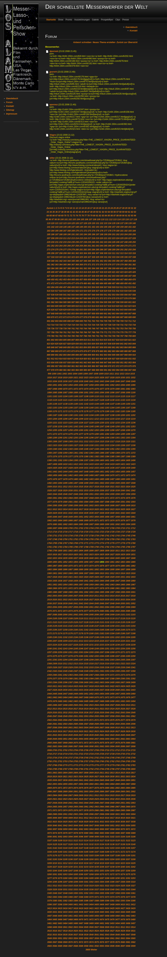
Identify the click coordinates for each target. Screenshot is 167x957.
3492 (107, 923)
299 (65, 253)
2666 (54, 743)
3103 (117, 837)
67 (56, 215)
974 (126, 366)
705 (105, 321)
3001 (117, 814)
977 (48, 370)
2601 (70, 727)
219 (97, 238)
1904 (70, 573)
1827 (112, 554)
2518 (81, 709)
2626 (112, 731)
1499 (86, 483)
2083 (117, 611)
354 (109, 261)
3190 (128, 855)
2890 (70, 791)
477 (73, 283)
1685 (81, 524)
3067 (107, 829)
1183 (122, 411)
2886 (49, 791)
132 (101, 223)
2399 (81, 682)
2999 (107, 814)
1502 (102, 483)
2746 (117, 758)
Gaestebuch (12, 98)
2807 (81, 773)
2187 (128, 633)
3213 (70, 863)
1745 (128, 535)
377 (114, 264)
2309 (54, 663)
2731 (128, 754)
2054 (54, 607)
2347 (75, 671)
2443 (133, 690)
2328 (65, 667)
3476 (112, 919)
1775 (107, 543)
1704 (91, 528)
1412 (75, 464)
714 (52, 325)
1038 (75, 381)
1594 (49, 505)
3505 (86, 927)
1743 (117, 535)
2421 (107, 686)
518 (61, 291)
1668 (81, 520)
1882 (133, 566)
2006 (70, 596)
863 (122, 347)
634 (85, 310)
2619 (75, 731)
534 (126, 291)
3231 (75, 867)
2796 (112, 769)
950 (118, 362)
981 (65, 370)
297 (56, 253)
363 (56, 264)
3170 (112, 852)
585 (65, 302)
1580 (65, 502)
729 (114, 325)
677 (81, 317)
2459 (128, 694)
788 (85, 336)
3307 (117, 882)
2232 (96, 645)
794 (109, 336)
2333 (91, 667)
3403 (86, 904)
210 (61, 238)
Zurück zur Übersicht (127, 42)
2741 (91, 758)
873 (73, 351)
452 (61, 279)
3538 (81, 934)
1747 (49, 539)
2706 (86, 750)
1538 (112, 490)
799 (130, 336)
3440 (102, 912)
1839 (86, 558)
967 (97, 366)
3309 (128, 882)
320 (61, 257)
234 (69, 242)
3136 (112, 844)
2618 (70, 731)
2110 (81, 618)
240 (93, 242)
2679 (122, 743)
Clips (118, 19)
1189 (65, 415)
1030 (122, 377)
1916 (133, 573)
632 (77, 310)
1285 (122, 434)
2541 (112, 712)
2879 (102, 788)
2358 (133, 671)
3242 (133, 867)
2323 (128, 663)
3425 (112, 908)
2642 (107, 735)
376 (109, 264)
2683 (54, 746)
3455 (91, 916)
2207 (54, 641)
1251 (122, 426)
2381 (75, 678)
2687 (75, 746)
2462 (54, 697)
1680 (54, 524)
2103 (133, 614)
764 (77, 332)
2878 (96, 788)
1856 (86, 562)
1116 (128, 396)
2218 (112, 641)
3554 (75, 938)
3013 (91, 818)
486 (109, 283)
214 (77, 238)
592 (93, 302)
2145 (86, 626)
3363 (54, 897)
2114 (102, 618)
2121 (49, 622)
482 (93, 283)
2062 (96, 607)
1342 (65, 449)
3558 (96, 938)
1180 (107, 411)
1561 (54, 498)
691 (48, 321)
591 (89, 302)
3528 (117, 931)
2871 (60, 788)
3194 (60, 859)
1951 (49, 584)
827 (65, 344)
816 (109, 340)
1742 (112, 535)
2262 (75, 652)
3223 (122, 863)
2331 (81, 667)
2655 (86, 739)
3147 (81, 848)
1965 (122, 584)
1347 (91, 449)
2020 (54, 599)
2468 (86, 697)
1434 (102, 468)
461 (97, 279)
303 (81, 253)
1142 (86, 404)
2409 (133, 682)
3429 (133, 908)
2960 (81, 807)
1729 (133, 532)
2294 (65, 660)
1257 (65, 430)
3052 (117, 825)
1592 (128, 502)
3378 (133, 897)
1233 (117, 422)
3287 (102, 878)
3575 (96, 942)
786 (77, 336)
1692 (117, 524)
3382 (65, 900)
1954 (65, 584)
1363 (86, 453)
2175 (65, 633)
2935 (128, 799)
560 (52, 298)
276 (61, 249)
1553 (102, 494)
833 (89, 344)
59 (123, 212)
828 (69, 344)
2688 (81, 746)
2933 (117, 799)
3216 (86, 863)
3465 (54, 919)
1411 (70, 464)
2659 (107, 739)
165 (56, 231)
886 (126, 351)
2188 (133, 633)
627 (56, 310)
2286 (112, 656)
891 (56, 355)
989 (97, 370)
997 (130, 370)
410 (69, 272)
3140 (133, 844)
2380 (70, 678)
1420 (117, 464)
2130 (96, 622)
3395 (133, 900)
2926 (81, 799)
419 (105, 272)
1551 (91, 494)
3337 (96, 889)
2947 (102, 803)
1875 (96, 566)
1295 (86, 437)
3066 (102, 829)
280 (77, 249)
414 (85, 272)
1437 (117, 468)
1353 (122, 449)
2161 (81, 630)
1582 (75, 502)
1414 (86, 464)
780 (52, 336)
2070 (49, 611)
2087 (49, 614)
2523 (107, 709)
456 (77, 279)
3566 (49, 942)
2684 (60, 746)
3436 (81, 912)
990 (101, 370)
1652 (86, 517)
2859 (86, 784)
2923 (65, 799)
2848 (117, 780)
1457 (133, 471)
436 (85, 276)
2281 (86, 656)
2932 (112, 799)
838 (109, 344)
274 (52, 249)
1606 (112, 505)
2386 (102, 678)
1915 (128, 573)
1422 (128, 464)
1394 (70, 460)
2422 (112, 686)
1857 (91, 562)
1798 (49, 550)
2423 (117, 686)
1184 (128, 411)
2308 (49, 663)
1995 (102, 592)
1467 (96, 475)
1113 (112, 396)
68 (59, 215)
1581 (70, 502)
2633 (60, 735)
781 (56, 336)
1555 (112, 494)
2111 (86, 618)
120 (52, 223)
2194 (75, 637)
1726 (117, 532)
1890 (86, 569)
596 (109, 302)
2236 (117, 645)
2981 (102, 810)
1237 (49, 426)
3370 (91, 897)
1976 (91, 588)
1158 (81, 408)
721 (81, 325)
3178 (65, 855)
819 (122, 340)
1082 (128, 389)
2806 (75, 773)
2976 (75, 810)
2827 (96, 776)
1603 (96, 505)
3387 (91, 900)
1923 (81, 577)
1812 (122, 550)
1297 (96, 437)
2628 (122, 731)
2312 (70, 663)
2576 (117, 720)
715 (56, 325)
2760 (102, 761)
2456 (112, 694)
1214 (107, 419)
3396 (49, 904)
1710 (122, 528)
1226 (81, 422)
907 (122, 355)
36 (56, 212)
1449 (91, 471)
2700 (54, 750)
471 (48, 283)
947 (105, 362)
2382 (81, 678)
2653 (75, 739)
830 (77, 344)
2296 (75, 660)
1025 (96, 377)
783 (65, 336)
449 (48, 279)
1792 (107, 547)
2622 (91, 731)
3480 (133, 919)
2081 (107, 611)
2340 (128, 667)
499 (73, 287)
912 (52, 359)
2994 (81, 814)
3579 (117, 942)
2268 (107, 652)
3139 (128, 844)
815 (105, 340)
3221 (112, 863)
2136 (128, 622)
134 (109, 223)
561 (56, 298)
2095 (91, 614)
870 (61, 351)
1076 (96, 389)
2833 (128, 776)
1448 (86, 471)
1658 (117, 517)
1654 (96, 517)
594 (101, 302)
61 (129, 212)
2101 (122, 614)
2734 (54, 758)
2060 (86, 607)
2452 (91, 694)
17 (91, 208)
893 (65, 355)
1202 (133, 415)
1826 (107, 554)
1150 (128, 404)
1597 (65, 505)
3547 (128, 934)
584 (61, 302)
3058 (60, 829)
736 (52, 328)
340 (52, 261)
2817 (133, 773)
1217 (122, 419)
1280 (96, 434)
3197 (75, 859)
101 (66, 219)
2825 (86, 776)
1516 (86, 486)
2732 (133, 754)
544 (77, 295)
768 (93, 332)
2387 (107, 678)
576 (118, 298)
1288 (49, 437)
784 (69, 336)
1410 (65, 464)
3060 (70, 829)
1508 (133, 483)
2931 (107, 799)
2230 (86, 645)
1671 (96, 520)
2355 (117, 671)
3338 (102, 889)
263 (97, 246)
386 (61, 268)
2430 (65, 690)
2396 (65, 682)
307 (97, 253)
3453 (81, 916)
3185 (102, 855)
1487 (112, 479)
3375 (117, 897)
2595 (128, 724)
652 (69, 313)
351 (97, 261)
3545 (117, 934)
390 (77, 268)
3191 (133, 855)
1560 (49, 498)
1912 (112, 573)
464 (109, 279)
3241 (128, 867)
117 (131, 219)
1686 (86, 524)
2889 (65, 791)
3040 (54, 825)
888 (134, 351)
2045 (96, 603)
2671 (81, 743)
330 (101, 257)
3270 (102, 874)
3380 (54, 900)
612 (85, 306)
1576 (133, 498)
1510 (54, 486)
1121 (65, 400)
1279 (91, 434)
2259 (60, 652)
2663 (128, 739)
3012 (86, 818)
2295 (70, 660)
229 (48, 242)
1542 (133, 490)
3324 (117, 885)
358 (126, 261)
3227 (54, 867)
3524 (96, 931)
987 (89, 370)
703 (97, 321)
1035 (60, 381)
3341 (117, 889)
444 (118, 276)
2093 (81, 614)
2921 (54, 799)
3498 (49, 927)
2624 (102, 731)
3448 (54, 916)
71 (68, 215)
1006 (85, 374)
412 (77, 272)
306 (93, 253)
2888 (60, 791)
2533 (70, 712)
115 (123, 219)
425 (130, 272)
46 (85, 212)
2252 (112, 648)
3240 (122, 867)
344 (69, 261)
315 (130, 253)
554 (118, 295)
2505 (102, 705)
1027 (107, 377)
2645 (122, 735)
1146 (107, 404)
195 (89, 234)
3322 (107, 885)
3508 (102, 927)
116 (127, 219)
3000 (112, 814)
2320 (112, 663)
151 (89, 227)
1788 (86, 547)
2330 (75, 667)
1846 (122, 558)
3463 (133, 916)
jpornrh (53, 72)
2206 (49, 641)
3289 (112, 878)
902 (101, 355)
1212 (96, 419)
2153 (128, 626)
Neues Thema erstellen (104, 42)
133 (105, 223)
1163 (107, 408)
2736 (65, 758)
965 (89, 366)
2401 (91, 682)
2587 (86, 724)
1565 (75, 498)
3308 (122, 882)
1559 (133, 494)
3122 (128, 840)
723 (89, 325)
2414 (70, 686)
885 (122, 351)
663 (114, 313)
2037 (54, 603)
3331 (65, 889)
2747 (122, 758)
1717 (70, 532)
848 (61, 347)
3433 (65, 912)
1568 (91, 498)
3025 (65, 822)
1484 (96, 479)
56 (114, 212)
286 (101, 249)
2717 (54, 754)
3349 (70, 893)
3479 (128, 919)
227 (130, 238)
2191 (60, 637)
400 (118, 268)
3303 (96, 882)
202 (118, 234)
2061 (91, 607)
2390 (122, 678)
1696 (49, 528)
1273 (60, 434)
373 (97, 264)
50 (97, 212)
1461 (65, 475)
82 (100, 215)
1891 (91, 569)
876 (85, 351)
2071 (54, 611)
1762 (128, 539)
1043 (102, 381)
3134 (102, 844)
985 (81, 370)
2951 (122, 803)
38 (62, 212)
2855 (65, 784)
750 (109, 328)
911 (48, 359)
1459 (54, 475)
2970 (133, 807)
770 (101, 332)
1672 (102, 520)
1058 (91, 385)
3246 (65, 870)
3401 (75, 904)
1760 (117, 539)
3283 (81, 878)
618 (109, 306)
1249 (112, 426)
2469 (91, 697)
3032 (102, 822)
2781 (122, 765)
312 (118, 253)
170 (77, 231)
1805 (86, 550)
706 (109, 321)
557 (130, 295)
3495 (122, 923)
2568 (75, 720)
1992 (86, 592)
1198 (112, 415)
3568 (60, 942)
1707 (107, 528)
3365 (65, 897)
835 (97, 344)
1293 (75, 437)
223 (114, 238)
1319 (122, 441)
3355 (102, 893)
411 (73, 272)
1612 (54, 509)
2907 (70, 795)
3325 (122, 885)
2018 (133, 596)
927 (114, 359)
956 (52, 366)
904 (109, 355)
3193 (54, 859)
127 (81, 223)
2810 (96, 773)
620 (118, 306)
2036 (49, 603)
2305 (122, 660)
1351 (112, 449)
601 (130, 302)
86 (111, 215)
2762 (112, 761)
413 (81, 272)
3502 (70, 927)
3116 (96, 840)
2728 (112, 754)
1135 (49, 404)
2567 (70, 720)
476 (69, 283)
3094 (70, 837)
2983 (112, 810)
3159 (54, 852)
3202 (102, 859)
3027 (75, 822)
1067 (49, 389)
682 (101, 317)
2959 (75, 807)
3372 (102, 897)
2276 (60, 656)
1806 (91, 550)
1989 (70, 592)
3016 (107, 818)
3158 (49, 852)
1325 (65, 445)
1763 (133, 539)
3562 (117, 938)
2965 (107, 807)
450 (52, 279)
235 (73, 242)
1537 (107, 490)
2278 (70, 656)
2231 (91, 645)
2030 (107, 599)
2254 (122, 648)
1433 (96, 468)
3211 (60, 863)
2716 (49, 754)
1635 (86, 513)
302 (77, 253)
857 (97, 347)
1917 (49, 577)
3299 (75, 882)
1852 (65, 562)
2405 (112, 682)
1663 (54, 520)
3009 (70, 818)
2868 (133, 784)
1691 (112, 524)
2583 (65, 724)
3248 (75, 870)
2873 (70, 788)
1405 (128, 460)
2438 (107, 690)
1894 (107, 569)
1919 (60, 577)
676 (77, 317)
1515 (81, 486)
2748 (128, 758)
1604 (102, 505)
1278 (86, 434)
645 (130, 310)
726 (101, 325)
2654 (81, 739)
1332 (102, 445)
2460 (133, 694)
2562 (133, 716)
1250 (117, 426)
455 (73, 279)
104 (78, 219)
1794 (117, 547)
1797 (133, 547)
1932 (128, 577)
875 (81, 351)
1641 (117, 513)
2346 (70, 671)
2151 (117, 626)
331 (105, 257)
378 (118, 264)
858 (101, 347)
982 (69, 370)
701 (89, 321)
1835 (65, 558)
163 (48, 231)
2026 (86, 599)
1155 (65, 408)
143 (56, 227)
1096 (112, 392)
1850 (54, 562)
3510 (112, 927)
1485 (102, 479)
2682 (49, 746)
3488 (86, 923)
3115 (91, 840)
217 (89, 238)
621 (122, 306)
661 (105, 313)
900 (93, 355)
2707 (91, 750)
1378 (75, 456)
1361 (75, 453)
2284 (102, 656)
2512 (49, 709)
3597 (122, 946)
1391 (54, 460)
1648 (65, 517)
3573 (86, 942)
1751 (70, 539)
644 (126, 310)
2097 (102, 614)
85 (109, 215)
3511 (117, 927)
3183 (91, 855)
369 (81, 264)
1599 (75, 505)
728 (109, 325)
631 (73, 310)
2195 (81, 637)
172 (85, 231)
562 (61, 298)
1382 (96, 456)
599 (122, 302)
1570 (102, 498)
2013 (107, 596)
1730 (49, 535)
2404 (107, 682)
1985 (49, 592)
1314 (96, 441)
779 (48, 336)
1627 (133, 509)
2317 (96, 663)
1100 (133, 392)
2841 (81, 780)
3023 (54, 822)
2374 (128, 675)
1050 (49, 385)
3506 (91, 927)
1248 (107, 426)
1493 (54, 483)
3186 (107, 855)
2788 (70, 769)
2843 (91, 780)
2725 (96, 754)
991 (105, 370)
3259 (133, 870)
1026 (102, 377)
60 (126, 212)
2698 (133, 746)
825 (56, 344)
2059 (81, 607)
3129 (75, 844)
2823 (75, 776)
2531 (60, 712)
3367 (75, 897)
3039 (49, 825)
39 (65, 212)
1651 (81, 517)
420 (109, 272)
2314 (81, 663)
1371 (128, 453)
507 (105, 287)
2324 (133, 663)
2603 (81, 727)
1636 (91, 513)
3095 (75, 837)
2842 (86, 780)
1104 (65, 396)
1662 (49, 520)
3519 (70, 931)
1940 (81, 581)
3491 (102, 923)
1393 (65, 460)
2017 (128, 596)
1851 (60, 562)
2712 (117, 750)
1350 (107, 449)
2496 (54, 705)
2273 (133, 652)
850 (69, 347)
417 (97, 272)
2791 (86, 769)
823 (48, 344)
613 (89, 306)
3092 (60, 837)
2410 (49, 686)
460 (93, 279)
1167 (128, 408)
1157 (75, 408)
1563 (65, 498)
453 (65, 279)
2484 (81, 701)
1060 (102, 385)
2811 (102, 773)
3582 (133, 942)
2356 (122, 671)
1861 (112, 562)
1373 (49, 456)
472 (52, 283)
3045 (81, 825)
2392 (133, 678)
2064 (107, 607)
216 (85, 238)
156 (109, 227)
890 (52, 355)
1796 (128, 547)
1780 (133, 543)
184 (134, 231)
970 (109, 366)
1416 (96, 464)
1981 (117, 588)
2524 (112, 709)
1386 (117, 456)
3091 (54, 837)
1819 (70, 554)
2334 (96, 667)
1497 (75, 483)
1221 (54, 422)
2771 (70, 765)
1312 (86, 441)
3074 (54, 833)
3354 (96, 893)
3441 (107, 912)
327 (89, 257)
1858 (96, 562)
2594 (122, 724)
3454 (86, 916)
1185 (133, 411)
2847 (112, 780)
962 (77, 366)
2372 (117, 675)
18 (94, 208)
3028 (81, 822)
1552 (96, 494)
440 (101, 276)
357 (122, 261)
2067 (122, 607)
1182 (117, 411)
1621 (102, 509)
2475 (122, 697)
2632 (54, 735)
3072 (133, 829)
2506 (107, 705)
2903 (49, 795)
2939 (60, 803)
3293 (133, 878)
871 (65, 351)
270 (126, 246)
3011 (81, 818)
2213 (86, 641)
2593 (117, 724)
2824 (81, 776)
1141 (81, 404)
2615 (54, 731)
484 (101, 283)
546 (85, 295)
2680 (128, 743)
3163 (75, 852)
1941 (86, 581)
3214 (75, 863)
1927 (102, 577)
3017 (112, 818)
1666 (70, 520)
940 (77, 362)
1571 (107, 498)
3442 (112, 912)
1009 (101, 374)
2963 (96, 807)
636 (93, 310)
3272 (112, 874)
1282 (107, 434)
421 (114, 272)
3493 (112, 923)
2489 (107, 701)
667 (130, 313)
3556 (86, 938)
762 (69, 332)
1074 (86, 389)
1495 (65, 483)
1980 (112, 588)
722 (85, 325)
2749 (133, 758)
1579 (60, 502)
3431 (54, 912)
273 (48, 249)
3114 (86, 840)
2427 (49, 690)
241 (97, 242)
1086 (60, 392)
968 (101, 366)
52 (103, 212)
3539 (86, 934)
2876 (86, 788)
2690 (91, 746)
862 (118, 347)
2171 (133, 630)
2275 (54, 656)
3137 (117, 844)
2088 (54, 614)
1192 (81, 415)
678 (85, 317)
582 (52, 302)
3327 (133, 885)
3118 (107, 840)
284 (93, 249)
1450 (96, 471)
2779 (112, 765)
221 (105, 238)
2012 (102, 596)
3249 (81, 870)
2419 (96, 686)
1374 (54, 456)
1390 (49, 460)
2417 (86, 686)
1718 (75, 532)
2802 (54, 773)
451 (56, 279)
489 (122, 283)
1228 (91, 422)
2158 (65, 630)
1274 (65, 434)
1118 (49, 400)
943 (89, 362)
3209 (49, 863)
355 (114, 261)
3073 (49, 833)
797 (122, 336)
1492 (49, 483)
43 (77, 212)
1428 (70, 468)
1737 (86, 535)
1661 (133, 517)
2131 (102, 622)
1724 (107, 532)
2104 (49, 618)
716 (61, 325)
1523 (122, 486)
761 (65, 332)
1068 (54, 389)
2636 (75, 735)
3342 (122, 889)
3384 (75, 900)
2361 (60, 675)
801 (48, 340)
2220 (122, 641)
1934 (49, 581)
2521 (96, 709)
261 (89, 246)
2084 (122, 611)
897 (81, 355)
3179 (70, 855)
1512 (65, 486)
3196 (70, 859)
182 (126, 231)
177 (105, 231)
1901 (54, 573)
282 (85, 249)
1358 (60, 453)
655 (81, 313)
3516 (54, 931)
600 (126, 302)
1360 (70, 453)
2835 (49, 780)
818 (118, 340)
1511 (60, 486)
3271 (107, 874)
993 (114, 370)
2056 (65, 607)
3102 (112, 837)
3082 (96, 833)
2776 (96, 765)
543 (73, 295)
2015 (117, 596)
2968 (122, 807)
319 (56, 257)
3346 (54, 893)
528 (101, 291)
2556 (102, 716)
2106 (60, 618)
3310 (133, 882)
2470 (96, 697)
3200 (91, 859)
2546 (49, 716)
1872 (81, 566)
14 (82, 208)
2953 (133, 803)
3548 (133, 934)
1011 (111, 374)
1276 (75, 434)
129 (89, 223)
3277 (49, 878)
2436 (96, 690)
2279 (75, 656)
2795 (107, 769)
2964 (102, 807)
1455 (122, 471)
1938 (70, 581)
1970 (60, 588)
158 (118, 227)
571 (97, 298)
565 (73, 298)
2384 (91, 678)
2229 (81, 645)
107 (90, 219)
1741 (107, 535)
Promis (69, 19)
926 (109, 359)
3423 (102, 908)
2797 (117, 769)
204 (126, 234)
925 (105, 359)
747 (97, 328)
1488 (117, 479)
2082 (112, 611)
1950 (133, 581)
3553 (70, 938)
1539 (117, 490)
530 (109, 291)
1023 (86, 377)
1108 (86, 396)
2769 (60, 765)
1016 (49, 377)
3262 (60, 874)
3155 (122, 848)
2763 (117, 761)
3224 (128, 863)
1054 (70, 385)
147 (73, 227)
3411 (128, 904)
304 (85, 253)
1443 (60, 471)
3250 (86, 870)
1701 (75, 528)
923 (97, 359)
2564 (54, 720)
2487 (96, 701)
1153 (54, 408)
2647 (133, 735)
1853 (70, 562)
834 (93, 344)
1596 (60, 505)
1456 (128, 471)
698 (77, 321)
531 (114, 291)
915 (65, 359)
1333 (107, 445)
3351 (81, 893)
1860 (107, 562)
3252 (96, 870)
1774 (102, 543)
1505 (117, 483)
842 (126, 344)
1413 (81, 464)
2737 (70, 758)
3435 (75, 912)
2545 (133, 712)
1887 (70, 569)
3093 (65, 837)
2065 (112, 607)
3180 (75, 855)
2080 (102, 611)
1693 (122, 524)
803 (56, 340)
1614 (65, 509)
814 (101, 340)
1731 (54, 535)
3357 (112, 893)
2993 (75, 814)
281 (81, 249)
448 (134, 276)
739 (65, 328)
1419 (112, 464)
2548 (60, 716)
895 (73, 355)
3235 (96, 867)
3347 (60, 893)
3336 (91, 889)
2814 (117, 773)
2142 (70, 626)
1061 (107, 385)
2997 (96, 814)
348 (85, 261)
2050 (122, 603)
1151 (133, 404)
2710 (107, 750)
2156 (54, 630)
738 (61, 328)
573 (105, 298)
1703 (86, 528)
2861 (96, 784)
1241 (70, 426)
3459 (112, 916)
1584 (86, 502)
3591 (91, 946)
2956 (60, 807)
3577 (107, 942)
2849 (122, 780)
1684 (75, 524)
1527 (54, 490)
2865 (117, 784)
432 (69, 276)
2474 (117, 697)
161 (130, 227)
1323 (54, 445)
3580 (122, 942)
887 (130, 351)
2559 (117, 716)
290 (118, 249)
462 (101, 279)
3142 (54, 848)
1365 (96, 453)
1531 (75, 490)
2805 (70, 773)
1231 (107, 422)
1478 (65, 479)
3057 (54, 829)
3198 (81, 859)
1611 (49, 509)
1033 (49, 381)
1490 (128, 479)
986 (85, 370)
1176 (86, 411)
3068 (112, 829)
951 (122, 362)
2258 (54, 652)
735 (48, 328)
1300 (112, 437)
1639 (107, 513)
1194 (91, 415)
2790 (81, 769)
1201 (128, 415)
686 (118, 317)
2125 (70, 622)
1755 (91, 539)
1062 (112, 385)
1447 (81, 471)
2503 (91, 705)
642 (118, 310)
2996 (91, 814)
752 (118, 328)
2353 (107, 671)
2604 (86, 727)
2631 (49, 735)
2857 (75, 784)
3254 (107, 870)
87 (114, 215)
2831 (117, 776)
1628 (49, 513)
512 (126, 287)
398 (109, 268)
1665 (65, 520)
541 (65, 295)
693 (56, 321)
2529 (49, 712)
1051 (54, 385)
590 (85, 302)
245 (114, 242)
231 (56, 242)
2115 (107, 618)
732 (126, 325)
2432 (75, 690)
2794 (102, 769)
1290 (60, 437)
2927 (86, 799)
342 (61, 261)
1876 (102, 566)
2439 (112, 690)
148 (77, 227)
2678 (117, 743)
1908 (91, 573)
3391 (112, 900)
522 (77, 291)
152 (93, 227)
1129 (107, 400)
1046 (117, 381)
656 (85, 313)
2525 (117, 709)
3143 (60, 848)
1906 (81, 573)
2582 (60, 724)
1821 (81, 554)
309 (105, 253)
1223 (65, 422)
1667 (75, 520)
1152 (49, 408)
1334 (112, 445)
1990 (75, 592)
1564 (70, 498)
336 (126, 257)
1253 (133, 426)
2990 (60, 814)
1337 (128, 445)
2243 (65, 648)
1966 (128, 584)
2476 (128, 697)
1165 (117, 408)
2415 (75, 686)
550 (101, 295)
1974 (81, 588)
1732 (60, 535)
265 (105, 246)
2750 (49, 761)
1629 (54, 513)
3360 (128, 893)
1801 (65, 550)
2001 (133, 592)
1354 (128, 449)
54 (109, 212)
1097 (117, 392)
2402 (96, 682)
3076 (65, 833)
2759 (96, 761)
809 (81, 340)
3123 (133, 840)
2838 (65, 780)
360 (134, 261)
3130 (81, 844)
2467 (81, 697)
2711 (112, 750)
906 (118, 355)
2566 (65, 720)
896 (77, 355)
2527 (128, 709)
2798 (122, 769)
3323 (112, 885)
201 (114, 234)
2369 (102, 675)
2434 (86, 690)
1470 (112, 475)
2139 (54, 626)
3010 (75, 818)
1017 (54, 377)
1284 (117, 434)
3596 (117, 946)
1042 (96, 381)
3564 (128, 938)
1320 (128, 441)
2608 (107, 727)
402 (126, 268)
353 (105, 261)
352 (101, 261)
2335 (102, 667)
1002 (64, 374)
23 (109, 208)
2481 (65, 701)
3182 (86, 855)
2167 (112, 630)
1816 (54, 554)
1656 (107, 517)
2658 (102, 739)
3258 (128, 870)
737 (56, 328)
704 (101, 321)
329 (97, 257)
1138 (65, 404)
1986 (54, 592)
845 (48, 347)
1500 (91, 483)
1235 (128, 422)
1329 (86, 445)
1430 (81, 468)
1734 (70, 535)
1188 (60, 415)
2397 (70, 682)
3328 (49, 889)
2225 (60, 645)
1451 (102, 471)
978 (52, 370)
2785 (54, 769)
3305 (107, 882)
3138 (122, 844)
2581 (54, 724)
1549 (81, 494)
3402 (81, 904)
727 (105, 325)
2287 (117, 656)
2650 (60, 739)
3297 (65, 882)
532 (118, 291)
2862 (102, 784)
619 (114, 306)
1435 (107, 468)
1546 (65, 494)
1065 (128, 385)
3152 (107, 848)
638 (101, 310)
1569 (96, 498)
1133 (128, 400)
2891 (75, 791)
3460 (117, 916)
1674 (112, 520)
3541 (96, 934)
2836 (54, 780)
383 (48, 268)
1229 (96, 422)
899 (89, 355)
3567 (54, 942)
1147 (112, 404)
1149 (122, 404)
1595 (54, 505)
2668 (65, 743)
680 (93, 317)
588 (77, 302)
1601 (86, 505)
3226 (49, 867)
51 (100, 212)
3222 (117, 863)
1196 (102, 415)
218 (93, 238)
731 (122, 325)
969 (105, 366)
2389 (117, 678)
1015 (132, 374)
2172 (49, 633)
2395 (60, 682)
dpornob (54, 51)
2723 (86, 754)
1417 (102, 464)
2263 (81, 652)
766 (85, 332)
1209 (81, 419)
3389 (102, 900)
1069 (60, 389)
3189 (122, 855)
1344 (75, 449)
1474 (133, 475)
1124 (81, 400)
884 (118, 351)
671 (56, 317)
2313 (75, 663)
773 (114, 332)
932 (134, 359)
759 (56, 332)
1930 (117, 577)
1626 (128, 509)
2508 (117, 705)
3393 (122, 900)
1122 (70, 400)
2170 (128, 630)
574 (109, 298)
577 (122, 298)
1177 (91, 411)
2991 (65, 814)
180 (118, 231)
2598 (54, 727)
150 (85, 227)
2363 (70, 675)
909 (130, 355)
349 (89, 261)
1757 (102, 539)
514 (134, 287)
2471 (102, 697)
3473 (96, 919)
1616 (75, 509)
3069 (117, 829)
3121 (122, 840)
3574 (91, 942)
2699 (49, 750)
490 (126, 283)
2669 (70, 743)
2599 (60, 727)
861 (114, 347)
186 (52, 234)
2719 (65, 754)
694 (61, 321)
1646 (54, 517)
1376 (65, 456)
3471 (86, 919)
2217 (107, 641)
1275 (70, 434)
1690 (107, 524)
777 (130, 332)
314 (126, 253)
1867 (54, 566)
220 (101, 238)
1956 (75, 584)
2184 (112, 633)
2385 (96, 678)
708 (118, 321)
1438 (122, 468)
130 (93, 223)
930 (126, 359)
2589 (96, 724)
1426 (60, 468)
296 (52, 253)
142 (52, 227)
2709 (102, 750)
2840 (75, 780)
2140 (60, 626)
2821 (65, 776)
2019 (49, 599)
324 (77, 257)
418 (101, 272)
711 (130, 321)
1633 (75, 513)
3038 (133, 822)
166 (61, 231)
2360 (54, 675)
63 (135, 212)
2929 (96, 799)
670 (52, 317)
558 (134, 295)
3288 (107, 878)
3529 (122, 931)
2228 (75, 645)
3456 (96, 916)
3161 (65, 852)
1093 (96, 392)
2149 (107, 626)
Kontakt (10, 106)
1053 (65, 385)
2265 (91, 652)
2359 (49, 675)
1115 (122, 396)
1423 (133, 464)
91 (126, 215)
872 (69, 351)
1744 (122, 535)
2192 (65, 637)
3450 (65, 916)
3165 (86, 852)
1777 (117, 543)
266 (109, 246)
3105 (128, 837)
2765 (128, 761)
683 (105, 317)
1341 (60, 449)
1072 (75, 389)
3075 (60, 833)
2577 (122, 720)
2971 (49, 810)
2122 (54, 622)
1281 (102, 434)
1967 (133, 584)
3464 (49, 919)
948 (109, 362)
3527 (112, 931)
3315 (70, 885)
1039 (81, 381)
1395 (75, 460)
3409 (117, 904)
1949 (128, 581)
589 (81, 302)
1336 (122, 445)
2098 (107, 614)
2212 (81, 641)
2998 (102, 814)
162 (134, 227)
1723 (102, 532)
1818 (65, 554)
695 (65, 321)
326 (85, 257)
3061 (75, 829)
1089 (75, 392)
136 (118, 223)
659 (97, 313)
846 (52, 347)
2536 (86, 712)
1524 (128, 486)
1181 (112, 411)
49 (94, 212)
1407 (49, 464)
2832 (122, 776)
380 (126, 264)
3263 (65, 874)
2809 (91, 773)
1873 (86, 566)
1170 (54, 411)
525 (89, 291)
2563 (49, 720)
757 (48, 332)
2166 (107, 630)
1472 (122, 475)
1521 (112, 486)
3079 (81, 833)
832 (85, 344)
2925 (75, 799)
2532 (65, 712)
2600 (65, 727)
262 (93, 246)
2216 (102, 641)
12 (77, 208)
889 (48, 355)
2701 (60, 750)
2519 (86, 709)
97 (52, 219)
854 (85, 347)
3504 (81, 927)
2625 (107, 731)
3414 (54, 908)
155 (105, 227)
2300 (96, 660)
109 (98, 219)
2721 (75, 754)
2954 (49, 807)
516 (52, 291)
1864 (128, 562)
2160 (75, 630)
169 (73, 231)
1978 (102, 588)
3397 (54, 904)
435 (81, 276)
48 (91, 212)
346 (77, 261)
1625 (122, 509)
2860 (91, 784)
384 (52, 268)
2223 (49, 645)
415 (89, 272)
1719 (81, 532)
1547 (70, 494)
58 (120, 212)
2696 (122, 746)
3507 (96, 927)
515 (48, 291)
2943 (81, 803)
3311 (49, 885)
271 (130, 246)
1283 (112, 434)
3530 (128, 931)
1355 (133, 449)
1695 (133, 524)
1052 (60, 385)
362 (52, 264)
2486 (91, 701)
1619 (91, 509)
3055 (133, 825)
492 (134, 283)
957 (56, 366)
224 (118, 238)
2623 (96, 731)
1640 (112, 513)
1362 (81, 453)
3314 (65, 885)
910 (134, 355)
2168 (117, 630)
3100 (102, 837)
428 (52, 276)
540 (61, 295)
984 (77, 370)
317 (48, 257)
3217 (91, 863)
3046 (86, 825)
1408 (54, 464)
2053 (49, 607)
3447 (49, 916)
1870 (70, 566)
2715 (133, 750)
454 (69, 279)
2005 (65, 596)
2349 (86, 671)
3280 (65, 878)
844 (134, 344)
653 (73, 313)
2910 (86, 795)
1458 (49, 475)
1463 (75, 475)
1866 (49, 566)
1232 (112, 422)
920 (85, 359)
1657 (112, 517)
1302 (122, 437)
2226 (65, 645)
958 (61, 366)
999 (49, 374)
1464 (81, 475)
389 (73, 268)
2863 (107, 784)
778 (134, 332)
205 (130, 234)
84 (106, 215)
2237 (122, 645)
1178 (96, 411)
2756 (81, 761)
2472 (107, 697)
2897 (107, 791)
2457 (117, 694)
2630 (133, 731)
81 (97, 215)
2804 (65, 773)
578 (126, 298)
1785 (70, 547)
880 (101, 351)
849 (65, 347)
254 (61, 246)
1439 (128, 468)
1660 (128, 517)
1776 (112, 543)
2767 (49, 765)
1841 (96, 558)
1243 (81, 426)
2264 (86, 652)
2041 (75, 603)
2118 (122, 618)
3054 (128, 825)
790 (93, 336)
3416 (65, 908)
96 (50, 219)
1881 (128, 566)
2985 (122, 810)
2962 (91, 807)
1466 (91, 475)
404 (134, 268)
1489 (122, 479)
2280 (81, 656)
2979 (91, 810)
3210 (54, 863)
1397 (86, 460)
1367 (107, 453)
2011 (96, 596)
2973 (60, 810)
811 (89, 340)
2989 (54, 814)
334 (118, 257)
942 (85, 362)
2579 (133, 720)
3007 (60, 818)
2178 (81, 633)
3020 (128, 818)
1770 (81, 543)
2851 (133, 780)
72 (71, 215)
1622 (107, 509)
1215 (112, 419)
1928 (107, 577)
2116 (112, 618)
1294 (81, 437)
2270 (117, 652)
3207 (128, 859)
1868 (60, 566)
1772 (91, 543)
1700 (70, 528)
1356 (49, 453)
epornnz (54, 104)
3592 (96, 946)
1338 (133, 445)
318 (52, 257)
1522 (117, 486)
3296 (60, 882)
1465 (86, 475)
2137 (133, 622)
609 (73, 306)
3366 (70, 897)
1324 (60, 445)
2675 (102, 743)
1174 (75, 411)
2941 (70, 803)
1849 (49, 562)
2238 (128, 645)
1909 (96, 573)
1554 (107, 494)
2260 (65, 652)
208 (52, 238)
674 (69, 317)
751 (114, 328)
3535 (65, 934)
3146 (75, 848)
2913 (102, 795)
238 (85, 242)
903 (105, 355)
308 (101, 253)
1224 (70, 422)
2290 (133, 656)
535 (130, 291)
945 (97, 362)
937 (65, 362)
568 (85, 298)
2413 (65, 686)
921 (89, 359)
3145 (70, 848)
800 (134, 336)
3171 (117, 852)
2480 (60, 701)
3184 (96, 855)
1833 (54, 558)
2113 (96, 618)
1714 (54, 532)
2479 (54, 701)
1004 (75, 374)
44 (80, 212)
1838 (81, 558)
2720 (70, 754)
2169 (122, 630)
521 (73, 291)
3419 (81, 908)
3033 (107, 822)
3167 (96, 852)
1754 (86, 539)
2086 (133, 611)
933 (48, 362)
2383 (86, 678)
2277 (65, 656)
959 (65, 366)
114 (119, 219)
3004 (133, 814)
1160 (91, 408)
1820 (75, 554)
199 (105, 234)
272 (134, 246)
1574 (122, 498)
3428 (128, 908)
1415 (91, 464)
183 (130, 231)
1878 (112, 566)
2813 (112, 773)
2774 (86, 765)
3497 (133, 923)
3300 (81, 882)
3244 (54, 870)
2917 (122, 795)
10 (71, 208)
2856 (70, 784)
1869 (65, 566)
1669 (86, 520)
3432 (60, 912)
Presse (125, 19)
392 (85, 268)
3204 (112, 859)
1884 (54, 569)
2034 (128, 599)
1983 (128, 588)
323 (73, 257)
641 (114, 310)
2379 (65, 678)
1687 (91, 524)
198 (101, 234)
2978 (86, 810)
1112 (107, 396)
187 (56, 234)
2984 (117, 810)
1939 (75, 581)
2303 (112, 660)
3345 (49, 893)
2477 (133, 697)
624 (134, 306)
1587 (102, 502)
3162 (70, 852)
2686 (70, 746)
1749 (60, 539)
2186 (122, 633)
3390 (107, 900)
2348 (81, 671)
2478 (49, 701)
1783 (60, 547)
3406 (102, 904)
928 (118, 359)
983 (73, 370)
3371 (96, 897)
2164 (96, 630)
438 (93, 276)
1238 (54, 426)
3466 (60, 919)
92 (129, 215)
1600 (81, 505)
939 (73, 362)
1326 (70, 445)
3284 (86, 878)
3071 (128, 829)
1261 (86, 430)
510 (118, 287)
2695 (117, 746)
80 (94, 215)
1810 (112, 550)
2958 (70, 807)
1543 (49, 494)
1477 (60, 479)
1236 (133, 422)
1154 (60, 408)
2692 (102, 746)
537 (48, 295)
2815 (122, 773)
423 (122, 272)
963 (81, 366)
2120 (133, 618)
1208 (75, 419)
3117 (102, 840)
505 (97, 287)
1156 (70, 408)
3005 (49, 818)
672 (61, 317)
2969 (128, 807)
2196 (86, 637)
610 (77, 306)
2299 (91, 660)
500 (77, 287)
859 (105, 347)
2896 (102, 791)
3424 (107, 908)
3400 (70, 904)
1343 (70, 449)
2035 (133, 599)
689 (130, 317)
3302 (91, 882)
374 (101, 264)
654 (77, 313)
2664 (133, 739)
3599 (133, 946)
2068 (128, 607)
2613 (133, 727)
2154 (133, 626)
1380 (86, 456)
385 (56, 268)
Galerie (95, 19)
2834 (133, 776)
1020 (70, 377)
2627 (117, 731)
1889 (81, 569)
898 (85, 355)
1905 (75, 573)
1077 (102, 389)
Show (60, 19)
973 (122, 366)
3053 (122, 825)
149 (81, 227)
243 (105, 242)
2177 (75, 633)
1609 (128, 505)
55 (111, 212)
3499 (54, 927)
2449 (75, 694)
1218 (128, 419)
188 (61, 234)
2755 (75, 761)
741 (73, 328)
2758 (91, 761)
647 (48, 313)
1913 (117, 573)
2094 (86, 614)
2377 (54, 678)
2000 (128, 592)
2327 (60, 667)
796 (118, 336)
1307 (60, 441)
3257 (122, 870)
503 (89, 287)
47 (88, 212)
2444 (49, 694)
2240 (49, 648)
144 (61, 227)
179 (114, 231)
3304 (102, 882)
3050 (107, 825)
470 (134, 279)
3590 (86, 946)
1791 (102, 547)
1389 (133, 456)
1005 (80, 374)
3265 (75, 874)
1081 (122, 389)
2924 (70, 799)
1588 (107, 502)
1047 (122, 381)
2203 (122, 637)
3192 (49, 859)
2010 (91, 596)
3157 (133, 848)
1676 (122, 520)
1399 (96, 460)
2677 (112, 743)
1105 (70, 396)
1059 (96, 385)
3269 (96, 874)
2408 (128, 682)
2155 (49, 630)
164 (52, 231)
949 (114, 362)
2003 (54, 596)
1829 (122, 554)
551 (105, 295)
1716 (65, 532)
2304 (117, 660)
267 (114, 246)
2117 (117, 618)
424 (126, 272)
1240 (65, 426)
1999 (122, 592)
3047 (91, 825)
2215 (96, 641)
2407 (122, 682)
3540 (91, 934)
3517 (60, 931)
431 (65, 276)
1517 (91, 486)
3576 (102, 942)
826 (61, 344)
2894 (91, 791)
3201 (96, 859)
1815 (49, 554)
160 (126, 227)
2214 (91, 641)
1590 (117, 502)
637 (97, 310)
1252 (128, 426)
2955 (54, 807)
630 (69, 310)
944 (93, 362)
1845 (117, 558)
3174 (133, 852)
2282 (91, 656)
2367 (91, 675)
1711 (128, 528)
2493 (128, 701)
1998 (117, 592)
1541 (128, 490)
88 (117, 215)
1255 (54, 430)
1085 (54, 392)
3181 (81, 855)
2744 (107, 758)
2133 (112, 622)
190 (69, 234)
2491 (117, 701)
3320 (96, 885)
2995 (86, 814)
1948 (122, 581)
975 (130, 366)
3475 (107, 919)
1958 (86, 584)
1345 (81, 449)
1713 (49, 532)
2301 (102, 660)
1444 (65, 471)
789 (89, 336)
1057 (86, 385)
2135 (122, 622)
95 (47, 219)
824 (52, 344)
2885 (133, 788)
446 (126, 276)
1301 (117, 437)
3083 (102, 833)
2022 (65, 599)
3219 (102, 863)
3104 (122, 837)
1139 (70, 404)
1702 (81, 528)
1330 (91, 445)
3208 (133, 859)
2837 (60, 780)
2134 (117, 622)
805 (65, 340)
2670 (75, 743)
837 (105, 344)
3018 (117, 818)
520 (69, 291)
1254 (49, 430)
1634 (81, 513)
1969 (54, 588)
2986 (128, 810)
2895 (96, 791)
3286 (96, 878)
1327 (75, 445)
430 (61, 276)
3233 (86, 867)
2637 (81, 735)
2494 (133, 701)
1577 (49, 502)
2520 (91, 709)
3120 (117, 840)
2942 (75, 803)
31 (132, 208)
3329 (54, 889)
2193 (70, 637)
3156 (128, 848)
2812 (107, 773)
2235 (112, 645)
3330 (60, 889)
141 (48, 227)
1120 (60, 400)
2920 (49, 799)
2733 (49, 758)
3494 (117, 923)
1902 (60, 573)
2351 (96, 671)
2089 (60, 614)
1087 (65, 392)
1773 (96, 543)
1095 (107, 392)
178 (109, 231)
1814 (133, 550)
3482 (54, 923)
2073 (65, 611)
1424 (49, 468)
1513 (70, 486)
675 (73, 317)
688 (126, 317)
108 (94, 219)
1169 (49, 411)
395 (97, 268)
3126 (60, 844)
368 (77, 264)
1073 (81, 389)
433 (73, 276)
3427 (122, 908)
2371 (112, 675)
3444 (122, 912)
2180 (91, 633)
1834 (60, 558)
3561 (112, 938)
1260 (81, 430)
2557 (107, 716)
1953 (60, 584)
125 (73, 223)
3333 (75, 889)
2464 (65, 697)
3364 (60, 897)
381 (130, 264)
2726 (102, 754)
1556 (117, 494)
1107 (81, 396)
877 (89, 351)
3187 (112, 855)
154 (101, 227)
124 (69, 223)
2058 (75, 607)
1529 (65, 490)
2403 (102, 682)
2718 (60, 754)
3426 (117, 908)
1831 (133, 554)
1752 (75, 539)
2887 (54, 791)
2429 (60, 690)
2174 (60, 633)
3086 (117, 833)
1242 (75, 426)
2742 (96, 758)
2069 (133, 607)
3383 (70, 900)
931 (130, 359)
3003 (128, 814)
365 (65, 264)
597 (114, 302)
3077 (70, 833)
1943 (96, 581)
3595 (112, 946)
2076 (81, 611)
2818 (49, 776)
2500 (75, 705)
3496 (128, 923)
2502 (86, 705)
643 (122, 310)
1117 (133, 396)
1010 (106, 374)
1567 (86, 498)
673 (65, 317)
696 (69, 321)
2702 (65, 750)
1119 (54, 400)
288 (109, 249)
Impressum (11, 114)
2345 (65, 671)
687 (122, 317)
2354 (112, 671)
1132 (122, 400)
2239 (133, 645)
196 (93, 234)
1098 (122, 392)
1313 (91, 441)
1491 (133, 479)
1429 (75, 468)
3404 (91, 904)
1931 (122, 577)
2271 (122, 652)
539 (56, 295)
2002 (49, 596)
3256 (117, 870)
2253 (117, 648)
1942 (91, 581)
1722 (96, 532)
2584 (70, 724)
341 (56, 261)
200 (109, 234)
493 (48, 287)
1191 (75, 415)
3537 (75, 934)
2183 (107, 633)
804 (61, 340)
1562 (60, 498)
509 (114, 287)
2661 (117, 739)
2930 (102, 799)
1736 (81, 535)
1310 (75, 441)
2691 (96, 746)
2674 (96, 743)
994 (118, 370)
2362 (65, 675)
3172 (122, 852)
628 (61, 310)
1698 (60, 528)
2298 (86, 660)
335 (122, 257)
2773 (81, 765)
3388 (96, 900)
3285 (91, 878)
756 (134, 328)
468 (126, 279)
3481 (49, 923)
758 (52, 332)
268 (118, 246)
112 (111, 219)
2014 (112, 596)
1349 (102, 449)
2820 (60, 776)
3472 (91, 919)
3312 (54, 885)
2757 (86, 761)
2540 (107, 712)
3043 (70, 825)
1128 (102, 400)
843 (130, 344)
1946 (112, 581)
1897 (122, 569)
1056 (81, 385)
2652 (70, 739)
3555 (81, 938)
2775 (91, 765)
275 (56, 249)
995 (122, 370)
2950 (117, 803)
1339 (49, 449)
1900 (49, 573)
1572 (112, 498)
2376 (49, 678)
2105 (54, 618)
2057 (70, 607)
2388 (112, 678)
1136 (54, 404)
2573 (102, 720)
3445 (128, 912)
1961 (102, 584)
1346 (86, 449)
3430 (49, 912)
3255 (112, 870)
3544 (112, 934)
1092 (91, 392)
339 (48, 261)
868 (52, 351)
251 (48, 246)
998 (134, 370)
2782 (128, 765)
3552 (65, 938)
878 (93, 351)
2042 (81, 603)
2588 (91, 724)
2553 (86, 716)
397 (105, 268)
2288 (122, 656)
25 (114, 208)
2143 (75, 626)
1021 (75, 377)
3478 (122, 919)
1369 (117, 453)
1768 (70, 543)
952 (126, 362)
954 (134, 362)
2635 (70, 735)
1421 (122, 464)
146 (69, 227)
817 (114, 340)
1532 (81, 490)
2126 (75, 622)
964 (85, 366)
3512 (122, 927)
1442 (54, 471)
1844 (112, 558)
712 (134, 321)
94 (135, 215)
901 (97, 355)
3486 (75, 923)
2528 (133, 709)
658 (93, 313)
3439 (96, 912)
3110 (65, 840)
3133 (96, 844)
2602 (75, 727)
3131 (86, 844)
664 (118, 313)
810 (85, 340)
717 (65, 325)
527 (97, 291)
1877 (107, 566)
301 (73, 253)
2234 (107, 645)
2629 (128, 731)
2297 (81, 660)
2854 (60, 784)
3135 (107, 844)
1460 (60, 475)
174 (93, 231)
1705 (96, 528)
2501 (81, 705)
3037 (128, 822)
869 (56, 351)
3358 (117, 893)
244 (109, 242)
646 (134, 310)
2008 (81, 596)
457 (81, 279)
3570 (70, 942)
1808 (102, 550)
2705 (81, 750)
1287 (133, 434)
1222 (60, 422)
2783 (133, 765)
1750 (65, 539)
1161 (96, 408)
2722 (81, 754)
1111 (102, 396)
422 (118, 272)
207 (48, 238)
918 (77, 359)
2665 (49, 743)
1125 (86, 400)
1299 (107, 437)
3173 (128, 852)
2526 (122, 709)
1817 (60, 554)
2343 (54, 671)
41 (71, 212)
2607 (102, 727)
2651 (65, 739)
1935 (54, 581)
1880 (122, 566)
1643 (128, 513)
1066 (133, 385)
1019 (65, 377)
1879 (117, 566)
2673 (91, 743)
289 (114, 249)
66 (53, 215)
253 (56, 246)
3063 (86, 829)
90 (123, 215)
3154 (117, 848)
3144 (65, 848)
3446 (133, 912)
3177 (60, 855)
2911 (91, 795)
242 (101, 242)
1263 (96, 430)
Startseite (51, 19)
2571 (91, 720)
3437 (86, 912)
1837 (75, 558)
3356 (107, 893)
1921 (70, 577)
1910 (102, 573)
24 (111, 208)
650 (61, 313)
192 (77, 234)
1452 (107, 471)
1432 (91, 468)
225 (122, 238)
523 (81, 291)
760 (61, 332)
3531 (133, 931)
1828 (117, 554)
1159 (86, 408)
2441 (122, 690)
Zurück (50, 208)
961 (73, 366)
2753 (65, 761)
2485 (86, 701)
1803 (75, 550)
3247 (70, 870)
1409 (60, 464)
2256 (133, 648)
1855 (81, 562)
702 (93, 321)
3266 (81, 874)
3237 (107, 867)
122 (61, 223)
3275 (128, 874)
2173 (54, 633)
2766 (133, 761)
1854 (75, 562)
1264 (102, 430)
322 (69, 257)
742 (77, 328)
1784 (65, 547)
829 (73, 344)
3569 (65, 942)
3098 (91, 837)
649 (56, 313)
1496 (70, 483)
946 (101, 362)
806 (69, 340)
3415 (60, 908)
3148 (86, 848)
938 (69, 362)
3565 (133, 938)
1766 (60, 543)
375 (105, 264)
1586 (96, 502)
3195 (65, 859)
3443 (117, 912)
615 (97, 306)
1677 (128, 520)
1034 (54, 381)
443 (114, 276)
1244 (86, 426)
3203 (107, 859)
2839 (70, 780)
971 (114, 366)
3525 (102, 931)
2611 (122, 727)
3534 (60, 934)
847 (56, 347)
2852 (49, 784)
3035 (117, 822)
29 (126, 208)
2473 (112, 697)
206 (134, 234)
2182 (102, 633)
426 (134, 272)
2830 (112, 776)
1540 (122, 490)
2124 (65, 622)
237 (81, 242)
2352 (102, 671)
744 (85, 328)
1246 (96, 426)
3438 (91, 912)
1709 (117, 528)
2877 (91, 788)
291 (122, 249)
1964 (117, 584)
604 (52, 306)
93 (132, 215)
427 (48, 276)
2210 (70, 641)
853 (81, 347)
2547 (54, 716)
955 (48, 366)
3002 (122, 814)
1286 (128, 434)
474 (61, 283)
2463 (60, 697)
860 (109, 347)
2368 (96, 675)
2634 (65, 735)
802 (52, 340)
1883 (49, 569)
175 (97, 231)
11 (74, 208)
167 (65, 231)
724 (93, 325)
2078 (91, 611)
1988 (65, 592)
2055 (60, 607)
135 (114, 223)
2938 (54, 803)
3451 (70, 916)
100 (62, 219)
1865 (133, 562)
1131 (117, 400)
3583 (49, 946)
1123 (75, 400)
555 (122, 295)
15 (85, 208)
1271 (49, 434)
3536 (70, 934)
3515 (49, 931)
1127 (96, 400)
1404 (122, 460)
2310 (60, 663)
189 (65, 234)
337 (130, 257)
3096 (81, 837)
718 (69, 325)
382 (134, 264)
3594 (107, 946)
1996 (107, 592)
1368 (112, 453)
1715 (60, 532)
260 (85, 246)
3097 (86, 837)
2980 (96, 810)
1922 (75, 577)
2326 (54, 667)
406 (52, 272)
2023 (70, 599)
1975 (86, 588)
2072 (60, 611)
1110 (96, 396)
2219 (117, 641)
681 (97, 317)
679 (89, 317)
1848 (133, 558)
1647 (60, 517)
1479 (70, 479)
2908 (75, 795)
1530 (70, 490)
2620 (81, 731)
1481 (81, 479)
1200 (122, 415)
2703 (70, 750)
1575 (128, 498)
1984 (133, 588)
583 (56, 302)
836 (101, 344)
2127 (81, 622)
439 (97, 276)
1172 (65, 411)
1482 (86, 479)
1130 (112, 400)
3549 (49, 938)
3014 (96, 818)
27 (120, 208)
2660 (112, 739)
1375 (60, 456)
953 (130, 362)
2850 (128, 780)
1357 (54, 453)
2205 (133, 637)
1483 (91, 479)
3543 (107, 934)
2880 (107, 788)
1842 (102, 558)
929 (122, 359)
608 (69, 306)
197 (97, 234)
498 (69, 287)
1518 (96, 486)
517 (56, 291)
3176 (54, 855)
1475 (49, 479)
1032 (133, 377)
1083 (133, 389)
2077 (86, 611)
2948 (107, 803)
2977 (81, 810)
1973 (75, 588)
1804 (81, 550)
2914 (107, 795)
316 (134, 253)
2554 (91, 716)
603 (48, 306)
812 (93, 340)
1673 (107, 520)
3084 (107, 833)
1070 (65, 389)
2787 (65, 769)
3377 (128, 897)
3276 (133, 874)
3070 (122, 829)
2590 (102, 724)
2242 (60, 648)
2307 (133, 660)
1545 (60, 494)
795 (114, 336)
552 (109, 295)
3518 (65, 931)
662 (109, 313)
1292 (70, 437)
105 (82, 219)
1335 (117, 445)
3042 (65, 825)
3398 (60, 904)
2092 (75, 614)
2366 (86, 675)
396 (101, 268)
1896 (117, 569)
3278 (54, 878)
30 (129, 208)
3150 (96, 848)
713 (48, 325)
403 (130, 268)
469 (130, 279)
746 (93, 328)
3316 (75, 885)
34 (50, 212)
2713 (122, 750)
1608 (122, 505)
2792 (91, 769)
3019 (122, 818)
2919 (133, 795)
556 (126, 295)
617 (105, 306)
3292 (128, 878)
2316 (91, 663)
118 (135, 219)
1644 (133, 513)
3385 (81, 900)
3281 (70, 878)
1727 (122, 532)
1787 (81, 547)
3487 (81, 923)
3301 (86, 882)
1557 (122, 494)
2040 (70, 603)
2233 (102, 645)
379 (122, 264)
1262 (91, 430)
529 (105, 291)
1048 (128, 381)
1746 (133, 535)
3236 (102, 867)
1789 (91, 547)
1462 (70, 475)
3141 (49, 848)
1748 (54, 539)
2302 (107, 660)
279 (73, 249)
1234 (122, 422)
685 (114, 317)
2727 (107, 754)
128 (85, 223)
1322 (49, 445)
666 (126, 313)
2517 (75, 709)
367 (73, 264)
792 (101, 336)
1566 (81, 498)
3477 (117, 919)
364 (61, 264)
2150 (112, 626)
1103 (60, 396)
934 (52, 362)
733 (130, 325)
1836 (70, 558)
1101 (49, 396)
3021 (133, 818)
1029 (117, 377)
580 (134, 298)
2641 (102, 735)
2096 (96, 614)
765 (81, 332)
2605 (91, 727)
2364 (75, 675)
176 (101, 231)
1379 (81, 456)
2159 (70, 630)
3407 (107, 904)
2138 (49, 626)
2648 (49, 739)
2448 (70, 694)
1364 (91, 453)
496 (61, 287)
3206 (122, 859)
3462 (128, 916)
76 (82, 215)
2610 (117, 727)
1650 (75, 517)
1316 (107, 441)
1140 (75, 404)
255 (65, 246)
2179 (86, 633)
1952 (54, 584)
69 (62, 215)
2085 (128, 611)
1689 (102, 524)
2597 (49, 727)
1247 (102, 426)
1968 (49, 588)
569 (89, 298)
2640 (96, 735)
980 (61, 370)
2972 (54, 810)
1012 (117, 374)
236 (77, 242)
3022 (49, 822)
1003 (69, 374)
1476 (54, 479)
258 (77, 246)
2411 (54, 686)
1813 (128, 550)
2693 (107, 746)
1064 (122, 385)
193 (81, 234)
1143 (91, 404)
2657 (96, 739)
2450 (81, 694)
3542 (102, 934)
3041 (60, 825)
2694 (112, 746)
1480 (75, 479)
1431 (86, 468)
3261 (54, 874)
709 (122, 321)
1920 (65, 577)
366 (69, 264)
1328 (81, 445)
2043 (86, 603)
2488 (102, 701)
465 (114, 279)
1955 (70, 584)
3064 (91, 829)
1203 (49, 419)
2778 (107, 765)
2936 (133, 799)
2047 (107, 603)
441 (105, 276)
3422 (96, 908)
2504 (96, 705)
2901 (128, 791)
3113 (81, 840)
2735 (60, 758)
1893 (102, 569)
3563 (122, 938)
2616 (60, 731)
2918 (128, 795)
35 (53, 212)
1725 (112, 532)
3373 (107, 897)
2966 (112, 807)
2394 (54, 682)
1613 (60, 509)
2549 (65, 716)
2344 (60, 671)
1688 (96, 524)
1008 (96, 374)
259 (81, 246)
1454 (117, 471)
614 (93, 306)
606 (61, 306)
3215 (81, 863)
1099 (128, 392)
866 (134, 347)
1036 (65, 381)
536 (134, 291)
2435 (91, 690)
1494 (60, 483)
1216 (117, 419)
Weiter (94, 949)
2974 (65, 810)
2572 (96, 720)
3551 (60, 938)
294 (134, 249)
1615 (70, 509)
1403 (117, 460)
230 (52, 242)
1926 (96, 577)
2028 (96, 599)
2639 (91, 735)
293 (130, 249)
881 (105, 351)
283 (89, 249)
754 (126, 328)
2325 (49, 667)
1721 (91, 532)
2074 (70, 611)
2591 (107, 724)
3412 (133, 904)
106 (86, 219)
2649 (54, 739)
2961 (86, 807)
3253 (102, 870)
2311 (65, 663)
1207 (70, 419)
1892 (96, 569)
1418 (107, 464)
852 (77, 347)
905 (114, 355)
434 (77, 276)
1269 (128, 430)
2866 (122, 784)
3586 (65, 946)
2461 (49, 697)
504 (93, 287)
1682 (65, 524)
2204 (128, 637)
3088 (128, 833)
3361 (133, 893)
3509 (107, 927)
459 (89, 279)
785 (73, 336)
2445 (54, 694)
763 (73, 332)
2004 (60, 596)
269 (122, 246)
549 (97, 295)
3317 (81, 885)
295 (48, 253)
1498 (81, 483)
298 (61, 253)
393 (89, 268)
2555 (96, 716)
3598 (128, 946)
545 (81, 295)
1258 (70, 430)
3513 (128, 927)
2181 (96, 633)
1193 (86, 415)
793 (105, 336)
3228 (60, 867)
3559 (102, 938)
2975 (70, 810)
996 (126, 370)
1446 (75, 471)
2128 (86, 622)
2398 (75, 682)
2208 (60, 641)
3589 (81, 946)
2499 (70, 705)
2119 (128, 618)
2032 (117, 599)
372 (93, 264)
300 (69, 253)
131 (97, 223)
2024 (75, 599)
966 (93, 366)
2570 (86, 720)
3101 (107, 837)
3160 (60, 852)
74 (77, 215)
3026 (70, 822)
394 (93, 268)
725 (97, 325)
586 (69, 302)
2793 (96, 769)
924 (101, 359)
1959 (91, 584)
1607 (117, 505)
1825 (102, 554)
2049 (117, 603)
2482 (70, 701)
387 (65, 268)
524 (85, 291)
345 (73, 261)
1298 (102, 437)
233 (65, 242)
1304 (133, 437)
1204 (54, 419)
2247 (86, 648)
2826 (91, 776)
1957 (81, 584)
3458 (107, 916)
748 (101, 328)
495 (56, 287)
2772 (75, 765)
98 (55, 219)
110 (102, 219)
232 (61, 242)
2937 (49, 803)
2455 (107, 694)
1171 (60, 411)
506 (101, 287)
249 (130, 242)
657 (89, 313)
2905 (60, 795)
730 (118, 325)
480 (85, 283)
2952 (128, 803)
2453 (96, 694)
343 (65, 261)
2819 (54, 776)
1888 (75, 569)
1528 (60, 490)
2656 (91, 739)
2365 (81, 675)
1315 (102, 441)
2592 (112, 724)
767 (89, 332)
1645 (49, 517)
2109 (75, 618)
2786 (60, 769)
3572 (81, 942)
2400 (86, 682)
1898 (128, 569)
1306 (54, 441)
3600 (88, 949)
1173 (70, 411)
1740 (102, 535)
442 (109, 276)
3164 (81, 852)
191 (73, 234)
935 (56, 362)
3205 (117, 859)
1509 (49, 486)
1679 (49, 524)
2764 (122, 761)
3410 (122, 904)
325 (81, 257)
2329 (70, 667)
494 (52, 287)
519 (65, 291)
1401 (107, 460)
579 (130, 298)
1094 (102, 392)
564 (69, 298)
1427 (65, 468)
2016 (122, 596)
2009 (86, 596)
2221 (128, 641)
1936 (60, 581)
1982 (122, 588)
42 (74, 212)
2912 (96, 795)
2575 (112, 720)
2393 (49, 682)
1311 (81, 441)
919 (81, 359)
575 (114, 298)
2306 (128, 660)
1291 (65, 437)
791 (97, 336)
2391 (128, 678)
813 (97, 340)
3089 (133, 833)
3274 (122, 874)
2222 (133, 641)
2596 (133, 724)
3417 (70, 908)
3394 (128, 900)
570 (93, 298)
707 (114, 321)
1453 (112, 471)
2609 (112, 727)
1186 (49, 415)
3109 (60, 840)
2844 (96, 780)
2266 (96, 652)
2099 (112, 614)
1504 (112, 483)
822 (134, 340)
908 (126, 355)
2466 (75, 697)
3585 (60, 946)
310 (109, 253)
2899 (117, 791)
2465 (70, 697)
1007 (90, 374)
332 (109, 257)
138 (126, 223)
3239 (117, 867)
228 (134, 238)
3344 (133, 889)
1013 (122, 374)
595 (105, 302)
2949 (112, 803)
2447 (65, 694)
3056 (49, 829)
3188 (117, 855)
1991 (81, 592)
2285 (107, 656)
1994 (96, 592)
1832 (49, 558)
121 (56, 223)
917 (73, 359)
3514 (133, 927)
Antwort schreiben (82, 42)
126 (77, 223)
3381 (60, 900)
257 (73, 246)
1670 (91, 520)
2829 (107, 776)
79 (91, 215)
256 (69, 246)
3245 (60, 870)
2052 (133, 603)
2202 (117, 637)
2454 (102, 694)
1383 (102, 456)
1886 (65, 569)
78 (88, 215)
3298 (70, 882)
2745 (112, 758)
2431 (70, 690)
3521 (81, 931)
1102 (54, 396)
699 (81, 321)
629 (65, 310)
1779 (128, 543)
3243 (49, 870)
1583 (81, 502)
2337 (112, 667)
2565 (60, 720)
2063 (102, 607)
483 (97, 283)
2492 (122, 701)
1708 (112, 528)
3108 (54, 840)
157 (114, 227)
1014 (127, 374)
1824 (96, 554)
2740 (86, 758)
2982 (107, 810)
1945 (107, 581)
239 (89, 242)
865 (130, 347)
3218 (96, 863)
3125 (54, 844)
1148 (117, 404)
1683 (70, 524)
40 (68, 212)
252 (52, 246)
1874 (91, 566)
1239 (60, 426)
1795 (122, 547)
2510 (128, 705)
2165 (102, 630)
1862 (117, 562)
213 (73, 238)
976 (134, 366)
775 (122, 332)
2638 (86, 735)
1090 (81, 392)
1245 (91, 426)
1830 (128, 554)
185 (48, 234)
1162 (102, 408)
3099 (96, 837)
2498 (65, 705)
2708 (96, 750)
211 (65, 238)
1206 (65, 419)
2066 (117, 607)
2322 (122, 663)
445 (122, 276)
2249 (96, 648)
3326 (128, 885)
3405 (96, 904)
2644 (117, 735)
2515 (65, 709)
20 (100, 208)
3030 (91, 822)
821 (130, 340)
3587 (70, 946)
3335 (86, 889)
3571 (75, 942)
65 (50, 215)
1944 (102, 581)
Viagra (53, 135)
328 (93, 257)
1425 (54, 468)
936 (61, 362)
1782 (54, 547)
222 (109, 238)
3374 (112, 897)
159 (122, 227)
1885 (60, 569)
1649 (70, 517)
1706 (102, 528)
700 (85, 321)
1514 (75, 486)
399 (114, 268)
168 (69, 231)
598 (118, 302)
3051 (112, 825)
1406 (133, 460)
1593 (133, 502)
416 (93, 272)
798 (126, 336)
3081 (91, 833)
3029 (86, 822)
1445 (70, 471)
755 (130, 328)
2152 (122, 626)
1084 (49, 392)
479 (81, 283)
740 (69, 328)
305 (89, 253)
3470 (81, 919)
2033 (122, 599)
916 (69, 359)
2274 (49, 656)
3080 (86, 833)
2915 (112, 795)
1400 (102, 460)
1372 (133, 453)
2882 (117, 788)
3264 (70, 874)
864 (126, 347)
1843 (107, 558)
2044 (91, 603)
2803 (60, 773)
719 (73, 325)
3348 (65, 893)
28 (123, 208)
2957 (65, 807)
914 (61, 359)
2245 (75, 648)
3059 (65, 829)
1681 (60, 524)
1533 (86, 490)
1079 (112, 389)
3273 (117, 874)
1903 (65, 573)
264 (101, 246)
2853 (54, 784)
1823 (91, 554)
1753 (81, 539)
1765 (54, 543)
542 (69, 295)
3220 (107, 863)
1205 (60, 419)
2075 (75, 611)
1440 (133, 468)
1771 (86, 543)
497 (65, 287)
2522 (102, 709)
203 (122, 234)
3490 (96, 923)
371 (89, 264)
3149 (91, 848)
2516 (70, 709)
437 (89, 276)
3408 (112, 904)
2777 (102, 765)
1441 (49, 471)
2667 (60, 743)
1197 (107, 415)
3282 (75, 878)
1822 (86, 554)
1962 (107, 584)
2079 (96, 611)
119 (48, 223)
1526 (49, 490)
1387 (122, 456)
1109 (91, 396)
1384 (107, 456)
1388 (128, 456)
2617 (65, 731)
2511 (133, 705)
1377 (70, 456)
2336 (107, 667)
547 (89, 295)
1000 (54, 374)
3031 (96, 822)
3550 (54, 938)
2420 (102, 686)
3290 (117, 878)
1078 (107, 389)
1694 (128, 524)
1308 (65, 441)
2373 (122, 675)
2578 (128, 720)
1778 (122, 543)
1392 (60, 460)
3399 (65, 904)
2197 (91, 637)
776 (126, 332)
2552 (81, 716)
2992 (70, 814)
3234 (91, 867)
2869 (49, 788)
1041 (91, 381)
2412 (60, 686)
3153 (112, 848)
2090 (65, 614)
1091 (86, 392)
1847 (128, 558)
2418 (91, 686)
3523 (91, 931)
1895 (112, 569)
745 (89, 328)
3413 (49, 908)
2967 (117, 807)
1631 (65, 513)
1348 (96, 449)
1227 (86, 422)
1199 (117, 415)
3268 (91, 874)
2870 (54, 788)
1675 (117, 520)
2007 (75, 596)
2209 (65, 641)
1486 (107, 479)
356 (118, 261)
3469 (75, 919)
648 (52, 313)
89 (120, 215)
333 (114, 257)
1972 (70, 588)
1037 (70, 381)
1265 (107, 430)
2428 (54, 690)
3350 (75, 893)
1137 (60, 404)
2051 (128, 603)
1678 (133, 520)
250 (134, 242)
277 (65, 249)
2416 (81, 686)
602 (134, 302)
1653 (91, 517)
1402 (112, 460)
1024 (91, 377)
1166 (122, 408)
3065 (96, 829)
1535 (96, 490)
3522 (86, 931)
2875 (81, 788)
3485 (70, 923)
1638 (102, 513)
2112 (91, 618)
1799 (54, 550)
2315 (86, 663)
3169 (107, 852)
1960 (96, 584)
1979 (107, 588)
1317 (112, 441)
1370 (122, 453)
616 (101, 306)
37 (59, 212)
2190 (54, 637)
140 (134, 223)
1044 (107, 381)
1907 (86, 573)
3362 (49, 897)
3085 (112, 833)
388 (69, 268)
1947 (117, 581)
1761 (122, 539)
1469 (107, 475)
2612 (128, 727)
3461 (122, 916)
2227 (70, 645)
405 (48, 272)
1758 (107, 539)
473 (56, 283)
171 (81, 231)
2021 (60, 599)
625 (48, 310)
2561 (128, 716)
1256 (60, 430)
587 (73, 302)
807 (73, 340)
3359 (122, 893)
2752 (60, 761)
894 (69, 355)
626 (52, 310)
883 (114, 351)
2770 (65, 765)
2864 (112, 784)
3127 (65, 844)
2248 (91, 648)
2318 (102, 663)
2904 (54, 795)
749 (105, 328)
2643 (112, 735)
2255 (128, 648)
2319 (107, 663)
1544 (54, 494)
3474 (102, 919)
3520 (75, 931)
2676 (107, 743)
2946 (96, 803)
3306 (112, 882)
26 (117, 208)
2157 (60, 630)
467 (122, 279)
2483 (75, 701)
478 (77, 283)
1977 (96, 588)
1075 (91, 389)
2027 (91, 599)
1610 (133, 505)
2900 (122, 791)
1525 (133, 486)
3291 (122, 878)
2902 (133, 791)
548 (93, 295)
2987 (133, 810)
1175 (81, 411)
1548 (75, 494)
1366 (102, 453)
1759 (112, 539)
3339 (107, 889)
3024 (60, 822)
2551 (75, 716)
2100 (117, 614)
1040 (86, 381)
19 (97, 208)
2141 (65, 626)
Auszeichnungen (82, 19)
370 (85, 264)
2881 (112, 788)
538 (52, 295)
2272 (128, 652)
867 (48, 351)
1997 (112, 592)
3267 (86, 874)
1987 (60, 592)
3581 (128, 942)
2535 (81, 712)
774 (118, 332)
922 (93, 359)
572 (101, 298)
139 (130, 223)
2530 (54, 712)
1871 (75, 566)
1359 (65, 453)
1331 (96, 445)
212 (69, 238)
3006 (54, 818)
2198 (96, 637)
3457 (102, 916)
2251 (107, 648)
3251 (91, 870)
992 (109, 370)
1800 (60, 550)
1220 (49, 422)
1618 (86, 509)
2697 (128, 746)
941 (81, 362)
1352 (117, 449)
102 (70, 219)
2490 (112, 701)
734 (134, 325)
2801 (49, 773)
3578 (112, 942)
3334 (81, 889)
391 (81, 268)
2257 (49, 652)
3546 (122, 934)
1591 (122, 502)
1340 (54, 449)
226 (126, 238)
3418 (75, 908)
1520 (107, 486)
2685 (65, 746)
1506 (122, 483)
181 (122, 231)
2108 (70, 618)
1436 (112, 468)
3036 (122, 822)
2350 (91, 671)
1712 (133, 528)
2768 (54, 765)
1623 (112, 509)
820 (126, 340)
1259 (75, 430)
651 (65, 313)
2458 (122, 694)
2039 (65, 603)
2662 (122, 739)
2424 (122, 686)
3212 (65, 863)
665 (122, 313)
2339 (122, 667)
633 (81, 310)
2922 (60, 799)
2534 (75, 712)
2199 (102, 637)
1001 (59, 374)
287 (105, 249)
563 (65, 298)
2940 (65, 803)
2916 (117, 795)
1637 (96, 513)
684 (109, 317)
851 (73, 347)
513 (130, 287)
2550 (70, 716)
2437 (102, 690)
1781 (49, 547)
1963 (112, 584)
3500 (60, 927)
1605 (107, 505)
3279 (60, 878)
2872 (65, 788)
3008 (65, 818)
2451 (86, 694)
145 (65, 227)
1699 (65, 528)
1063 (117, 385)
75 (80, 215)
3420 (86, 908)
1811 (117, 550)
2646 (128, 735)
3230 (70, 867)
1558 (128, 494)
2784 (49, 769)
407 (56, 272)
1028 (112, 377)
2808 (86, 773)
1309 (70, 441)
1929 (112, 577)
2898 (112, 791)
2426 (133, 686)
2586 (81, 724)
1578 (54, 502)
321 (65, 257)
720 (77, 325)
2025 (81, 599)
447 (130, 276)
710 (126, 321)
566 (77, 298)
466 (118, 279)
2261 (70, 652)
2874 (75, 788)
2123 (60, 622)
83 (103, 215)
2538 (96, 712)
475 (65, 283)
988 (93, 370)
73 (74, 215)
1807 (96, 550)
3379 (49, 900)
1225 (75, 422)
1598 (70, 505)
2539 (102, 712)
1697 (54, 528)
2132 (107, 622)
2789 (75, 769)
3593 (102, 946)
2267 (102, 652)
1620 (96, 509)
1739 (96, 535)
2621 (86, 731)
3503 (75, 927)
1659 (122, 517)
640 (109, 310)
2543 (122, 712)
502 (85, 287)
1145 (102, 404)
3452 (75, 916)
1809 (107, 550)
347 (81, 261)
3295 (54, 882)
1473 (128, 475)
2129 (91, 622)
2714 (128, 750)
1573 (117, 498)
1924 (86, 577)
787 (81, 336)
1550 (86, 494)
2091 (70, 614)
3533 (54, 934)
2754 (70, 761)
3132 (91, 844)
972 (118, 366)
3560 (107, 938)
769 (97, 332)
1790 (96, 547)
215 (81, 238)
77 (85, 215)
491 (130, 283)
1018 (60, 377)
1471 (117, 475)
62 (132, 212)
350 (93, 261)
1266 (112, 430)
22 (106, 208)
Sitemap (10, 110)
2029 (102, 599)
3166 (91, 852)
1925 (91, 577)
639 (105, 310)
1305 (49, 441)
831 (81, 344)
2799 (128, 769)
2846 (107, 780)
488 (118, 283)
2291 (49, 660)
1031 (128, 377)
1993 (91, 592)
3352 (86, 893)
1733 (65, 535)
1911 (107, 573)
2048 (112, 603)
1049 (133, 381)
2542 (117, 712)
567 (81, 298)
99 (58, 219)
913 (56, 359)
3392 (117, 900)
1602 (91, 505)
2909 (81, 795)
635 (89, 310)
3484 (65, 923)
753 (122, 328)
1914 (122, 573)
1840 (91, 558)
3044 (75, 825)
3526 (107, 931)
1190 (70, 415)
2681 (133, 743)
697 (73, 321)
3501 (65, 927)
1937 (65, 581)
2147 (96, 626)
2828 (102, 776)
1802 (70, 550)
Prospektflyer (107, 19)
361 (48, 264)
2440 (117, 690)
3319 (91, 885)
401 (122, 268)
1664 (60, 520)
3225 (133, 863)
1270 (133, 430)
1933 (133, 577)
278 (69, 249)
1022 (81, 377)
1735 (75, 535)
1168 (133, 408)
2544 (128, 712)
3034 (112, 822)
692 (52, 321)
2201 (112, 637)
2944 (86, 803)
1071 (70, 389)
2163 (91, 630)
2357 (128, 671)
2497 (60, 705)
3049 (102, 825)
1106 (75, 396)
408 (61, 272)
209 (56, 238)
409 (65, 272)
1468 (102, 475)
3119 (112, 840)
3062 (81, 829)
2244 (70, 648)
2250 (102, 648)
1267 (117, 430)
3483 (60, 923)
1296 (91, 437)
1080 (117, 389)
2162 (86, 630)
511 (122, 287)
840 (118, 344)
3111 (70, 840)
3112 (75, 840)
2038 (60, 603)
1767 (65, 543)
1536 (102, 490)
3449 (60, 916)
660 (101, 313)
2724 (91, 754)
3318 (86, 885)
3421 (91, 908)
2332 (86, 667)
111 (106, 219)
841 (122, 344)
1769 (75, 543)
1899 (133, 569)
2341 (133, 667)
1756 (96, 539)
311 (114, 253)
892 (61, 355)
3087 (122, 833)
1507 (128, 483)
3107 (49, 840)
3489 (91, 923)
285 (97, 249)
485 (105, 283)
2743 (102, 758)
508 (109, 287)
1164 (112, 408)
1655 (102, 517)
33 (48, 212)
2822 (70, 776)
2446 (60, 694)
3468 (70, 919)
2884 (128, 788)
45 (82, 212)
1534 (91, 490)
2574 (107, 720)
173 (89, 231)
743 (81, 328)
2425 (128, 686)
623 (130, 306)
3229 (65, 867)
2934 (122, 799)
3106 (133, 837)
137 (122, 223)
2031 (112, 599)
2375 (133, 675)
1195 (96, 415)
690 (134, 317)
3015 (102, 818)
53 (106, 212)
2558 (112, 716)
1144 (96, 404)
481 (89, 283)
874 (77, 351)
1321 (133, 441)
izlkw (52, 158)
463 (105, 279)
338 (134, 257)
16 (88, 208)
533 (122, 291)
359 (130, 261)
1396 (81, 460)
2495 (49, 705)
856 (93, 347)
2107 (65, 618)
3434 (70, 912)
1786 (75, 547)
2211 (75, 641)
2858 (81, 784)
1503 (107, 483)
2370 (107, 675)
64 (48, 215)
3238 (112, 867)
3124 (49, 844)
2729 (117, 754)
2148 (102, 626)
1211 (91, 419)
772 (109, 332)
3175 (49, 855)
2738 (75, 758)
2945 (91, 803)
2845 (102, 780)
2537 (91, 712)
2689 (86, 746)
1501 (96, 483)
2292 (54, 660)
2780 (117, 765)
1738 (91, 535)
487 (114, 283)
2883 (122, 788)
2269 (112, 652)
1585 (91, 502)
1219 (133, 419)
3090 (49, 837)
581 (48, 302)
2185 (117, 633)
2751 (54, 761)
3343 (128, 889)
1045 (112, 381)
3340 (112, 889)
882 (109, 351)
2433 (81, 690)
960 (69, 366)
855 (89, 347)
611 (81, 306)
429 (56, 276)
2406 (117, 682)
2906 (65, 795)
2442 (128, 690)
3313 (60, 885)
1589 (112, 502)
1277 (81, 434)
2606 (96, 727)
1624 (117, 509)
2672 (86, 743)
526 (93, 291)
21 (103, 208)
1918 (54, 577)
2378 (60, 678)
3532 (49, 934)
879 (97, 351)
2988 (49, 814)
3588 (75, 946)
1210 (86, 419)
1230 (102, 422)
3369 (86, 897)
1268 (122, 430)
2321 (117, 663)
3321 (102, 885)
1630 (60, 513)
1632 (70, 513)
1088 (70, 392)
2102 (128, 614)
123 (65, 223)
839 (114, 344)
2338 (117, 667)
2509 (122, 705)
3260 (49, 874)
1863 (122, 562)
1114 (117, 396)
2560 (122, 716)
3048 (96, 825)
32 (135, 208)
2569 (81, 720)
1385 (112, 456)
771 (105, 332)
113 (115, 219)
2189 (49, 637)
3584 (54, 946)
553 (114, 295)
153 (97, 227)
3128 (70, 844)
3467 (65, 919)
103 (74, 219)
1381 (91, 456)
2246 (81, 648)
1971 (65, 588)
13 (80, 208)
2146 (91, 626)
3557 (91, 938)
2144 (81, 626)
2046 (102, 603)
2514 (60, 709)
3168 (102, 852)
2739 (81, 758)
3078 (75, 833)
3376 (122, 897)
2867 (128, 784)
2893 (86, 791)
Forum (9, 102)
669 (48, 317)
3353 (91, 893)
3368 (81, 897)
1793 (112, 547)
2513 (54, 709)
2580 (49, 724)
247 (122, 242)
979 (56, 370)
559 (48, 298)
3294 (49, 882)
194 (85, 234)
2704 (75, 750)
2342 (49, 671)
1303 (128, 437)
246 (118, 242)
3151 (102, 848)
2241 (54, 648)
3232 (81, 867)
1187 (54, 415)
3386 (86, 900)
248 (126, 242)
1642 (122, 513)
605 (56, 306)
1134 (133, 400)
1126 (91, 400)
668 (134, 313)
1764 (49, 543)
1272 (54, 434)
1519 (102, 486)
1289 (54, 437)
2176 (70, 633)
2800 (133, 769)
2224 (54, 645)
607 (65, 306)
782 (61, 336)
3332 (70, 889)
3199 (86, 859)
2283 (96, 656)
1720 (86, 532)
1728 (128, 532)
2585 (75, 724)
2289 (128, 656)
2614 (49, 731)
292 (126, 249)
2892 (81, 791)
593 (97, 302)
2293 (60, 660)
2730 (122, 754)
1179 (102, 411)
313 (122, 253)
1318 (117, 441)
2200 (107, 637)
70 (65, 215)
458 (85, 279)
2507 (112, 705)
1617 (81, 509)
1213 (102, 419)
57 (117, 212)
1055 (75, 385)
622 (126, 306)
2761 (107, 761)
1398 (91, 460)
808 (77, 340)
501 (81, 287)
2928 (91, 799)
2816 (128, 773)
